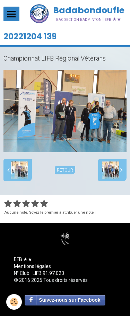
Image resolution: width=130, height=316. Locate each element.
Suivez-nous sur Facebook (69, 300)
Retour (65, 170)
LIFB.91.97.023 (48, 273)
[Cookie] (14, 302)
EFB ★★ (23, 259)
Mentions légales (32, 266)
